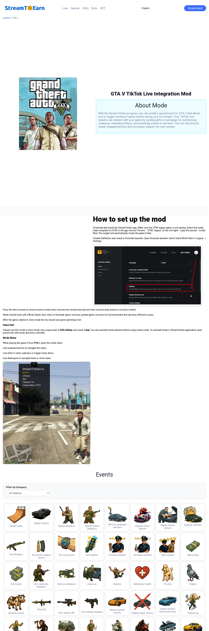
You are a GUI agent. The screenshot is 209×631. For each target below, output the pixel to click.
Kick (94, 8)
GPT (103, 8)
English (145, 8)
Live (65, 8)
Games (75, 8)
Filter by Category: (16, 487)
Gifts (85, 8)
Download (195, 8)
